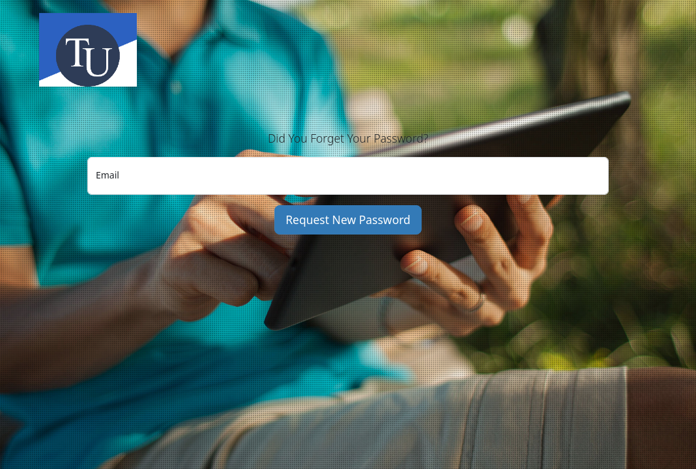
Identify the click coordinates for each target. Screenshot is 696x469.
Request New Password (348, 219)
